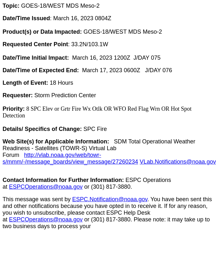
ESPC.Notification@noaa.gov (109, 199)
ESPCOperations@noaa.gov (45, 187)
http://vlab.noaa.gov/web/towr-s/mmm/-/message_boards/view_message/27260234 (70, 158)
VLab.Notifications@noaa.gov (178, 162)
